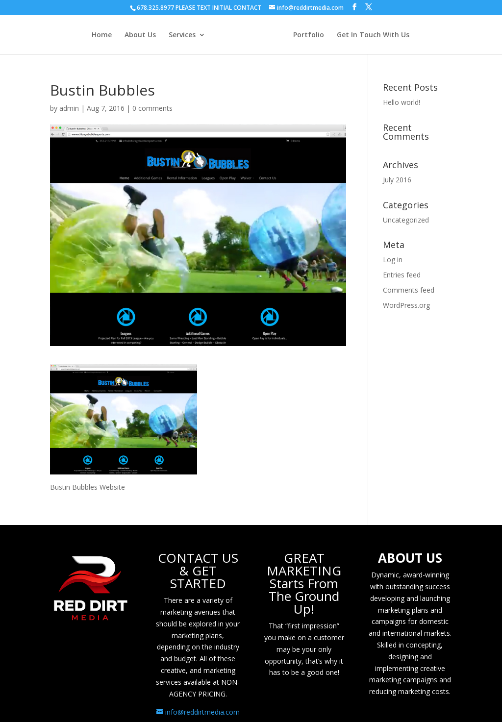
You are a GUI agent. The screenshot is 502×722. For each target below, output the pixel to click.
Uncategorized (406, 219)
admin (69, 108)
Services (182, 35)
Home (102, 35)
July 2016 (397, 179)
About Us (140, 35)
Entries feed (402, 274)
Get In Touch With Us (373, 35)
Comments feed (408, 290)
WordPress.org (406, 305)
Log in (392, 259)
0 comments (152, 108)
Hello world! (401, 102)
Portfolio (308, 35)
